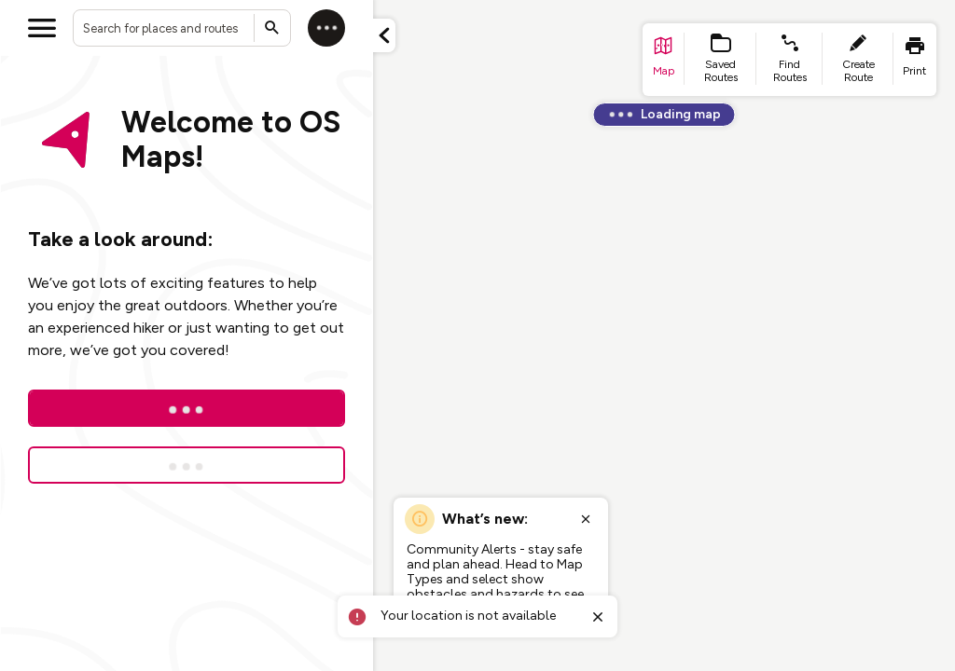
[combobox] (182, 28)
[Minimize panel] (384, 35)
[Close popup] (585, 519)
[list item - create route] (858, 59)
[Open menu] (42, 28)
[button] (384, 35)
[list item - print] (914, 59)
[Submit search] (272, 28)
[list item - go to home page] (664, 59)
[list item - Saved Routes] (721, 59)
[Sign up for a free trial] (186, 465)
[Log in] (326, 28)
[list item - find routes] (789, 59)
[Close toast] (598, 616)
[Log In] (186, 408)
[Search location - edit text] (182, 28)
